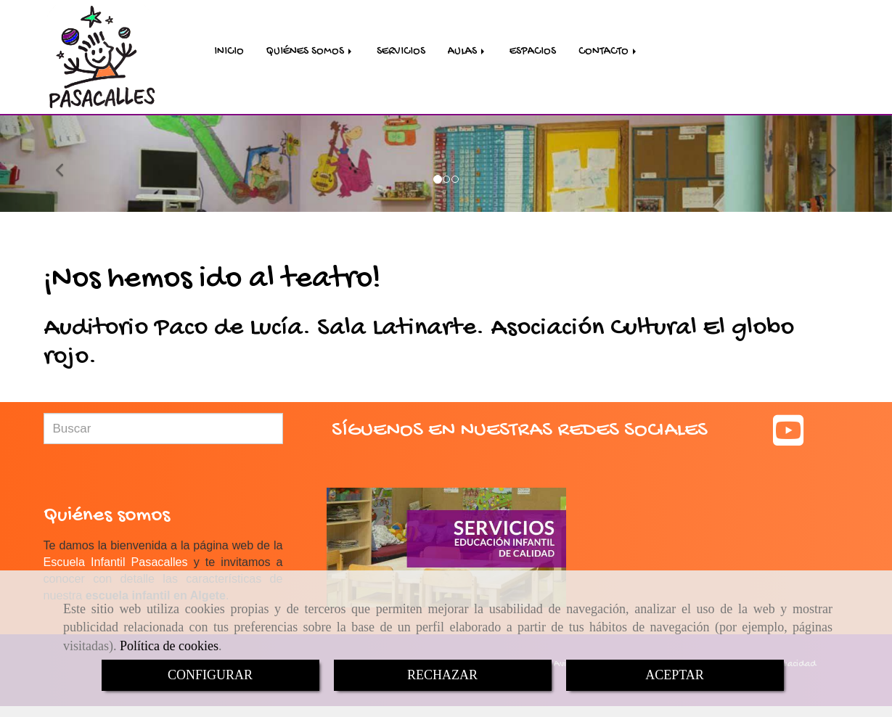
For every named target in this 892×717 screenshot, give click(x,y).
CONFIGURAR (210, 675)
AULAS (467, 52)
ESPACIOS (533, 52)
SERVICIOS (401, 52)
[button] (67, 166)
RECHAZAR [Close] (442, 675)
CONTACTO (608, 52)
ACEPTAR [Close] (674, 675)
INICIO (229, 52)
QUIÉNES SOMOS (310, 52)
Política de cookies (169, 646)
